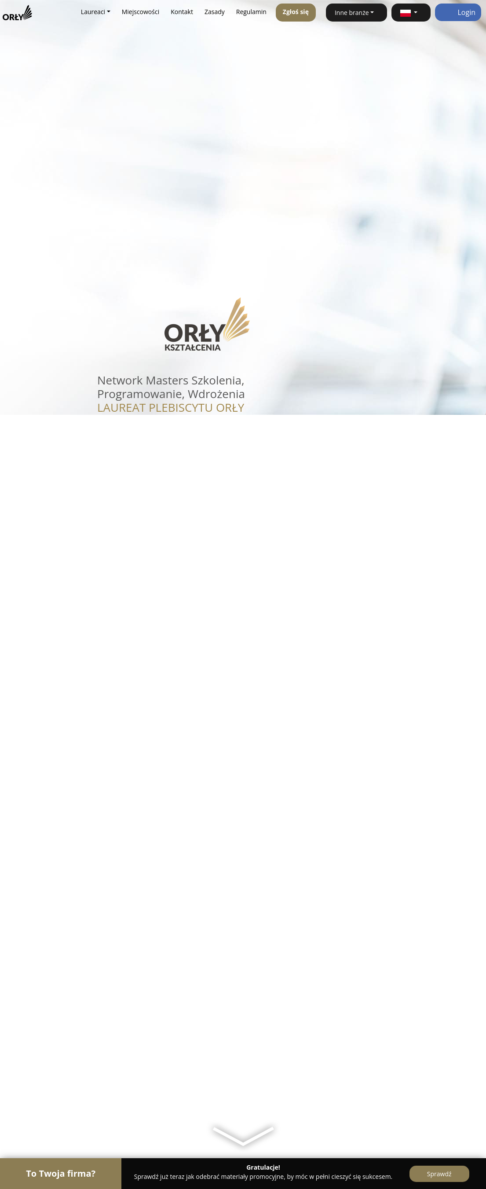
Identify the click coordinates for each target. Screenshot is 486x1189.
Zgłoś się (296, 11)
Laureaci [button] (93, 11)
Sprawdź (439, 1174)
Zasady (215, 11)
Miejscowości (141, 11)
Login (458, 12)
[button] (411, 13)
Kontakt (182, 11)
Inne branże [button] (352, 12)
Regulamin (251, 11)
